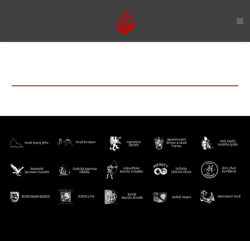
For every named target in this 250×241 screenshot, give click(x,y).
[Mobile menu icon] (240, 21)
